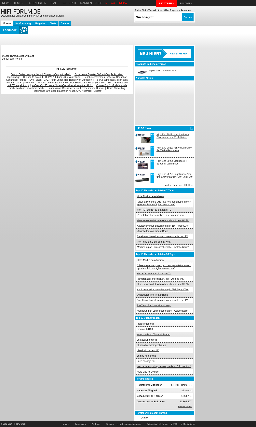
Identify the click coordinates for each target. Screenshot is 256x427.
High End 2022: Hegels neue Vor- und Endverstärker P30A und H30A (174, 175)
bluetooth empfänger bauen (151, 345)
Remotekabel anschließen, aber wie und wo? (160, 215)
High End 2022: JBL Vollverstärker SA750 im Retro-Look (174, 149)
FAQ (175, 424)
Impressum (80, 424)
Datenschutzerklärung (157, 424)
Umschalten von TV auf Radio (152, 231)
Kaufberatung (23, 23)
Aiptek (144, 417)
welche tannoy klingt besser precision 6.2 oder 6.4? (164, 366)
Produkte (69, 3)
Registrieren (189, 424)
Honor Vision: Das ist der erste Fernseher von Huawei (75, 88)
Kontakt (65, 424)
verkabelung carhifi (147, 339)
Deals (54, 3)
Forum (7, 23)
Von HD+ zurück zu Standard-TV (154, 209)
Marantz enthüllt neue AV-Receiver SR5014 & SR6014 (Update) (71, 82)
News (6, 3)
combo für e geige (146, 355)
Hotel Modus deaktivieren (150, 196)
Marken (86, 3)
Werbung (96, 424)
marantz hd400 (145, 329)
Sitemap (110, 424)
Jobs (98, 3)
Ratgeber (40, 23)
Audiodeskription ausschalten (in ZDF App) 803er (162, 225)
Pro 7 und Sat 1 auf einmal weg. (154, 241)
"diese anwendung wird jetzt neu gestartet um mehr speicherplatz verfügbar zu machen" (164, 203)
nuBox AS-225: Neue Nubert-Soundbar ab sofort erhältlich (62, 85)
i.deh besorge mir (146, 361)
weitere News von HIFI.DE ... (179, 185)
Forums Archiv (185, 406)
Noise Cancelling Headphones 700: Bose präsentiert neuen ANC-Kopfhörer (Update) (78, 89)
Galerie (65, 23)
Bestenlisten (36, 3)
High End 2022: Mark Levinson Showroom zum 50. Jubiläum (172, 136)
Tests (18, 3)
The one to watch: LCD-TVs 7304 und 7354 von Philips (51, 77)
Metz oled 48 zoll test (148, 371)
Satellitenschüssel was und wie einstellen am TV (162, 236)
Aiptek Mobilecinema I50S (163, 70)
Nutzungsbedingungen (130, 424)
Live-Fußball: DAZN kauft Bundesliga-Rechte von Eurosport (61, 79)
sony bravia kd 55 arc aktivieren (153, 334)
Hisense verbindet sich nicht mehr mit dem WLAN (163, 220)
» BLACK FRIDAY (116, 3)
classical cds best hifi (148, 350)
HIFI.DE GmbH (19, 424)
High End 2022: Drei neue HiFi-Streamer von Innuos (172, 162)
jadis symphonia (145, 323)
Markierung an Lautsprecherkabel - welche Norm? (163, 247)
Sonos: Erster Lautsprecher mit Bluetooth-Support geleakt (41, 74)
